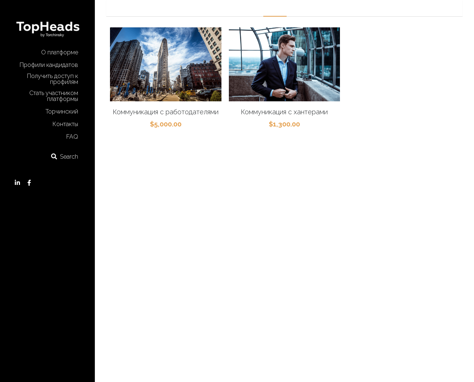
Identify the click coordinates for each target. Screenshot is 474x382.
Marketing (243, 7)
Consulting (340, 7)
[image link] (47, 25)
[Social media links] (17, 183)
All (219, 7)
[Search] (64, 156)
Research (306, 7)
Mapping (275, 7)
